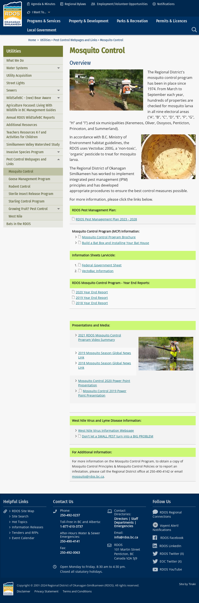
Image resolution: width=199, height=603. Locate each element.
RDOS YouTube (167, 569)
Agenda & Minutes (41, 4)
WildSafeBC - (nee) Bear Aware (28, 98)
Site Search (20, 516)
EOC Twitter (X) (167, 561)
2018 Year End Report (92, 303)
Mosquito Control (21, 171)
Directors (121, 519)
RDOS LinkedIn (167, 546)
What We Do (15, 60)
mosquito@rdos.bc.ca (88, 476)
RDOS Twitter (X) (168, 553)
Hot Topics (19, 522)
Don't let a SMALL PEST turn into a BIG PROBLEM (117, 436)
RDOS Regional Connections (167, 514)
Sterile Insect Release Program (31, 194)
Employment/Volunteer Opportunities (119, 4)
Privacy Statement (46, 591)
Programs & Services (44, 21)
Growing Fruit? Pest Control (28, 209)
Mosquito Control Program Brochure (109, 237)
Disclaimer (23, 591)
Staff (134, 519)
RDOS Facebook (168, 538)
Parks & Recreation (132, 21)
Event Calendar (23, 538)
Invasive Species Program (25, 152)
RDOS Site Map (23, 511)
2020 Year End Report (92, 292)
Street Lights (15, 83)
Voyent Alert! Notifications (166, 527)
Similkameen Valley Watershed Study (33, 144)
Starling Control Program (26, 201)
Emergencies (123, 526)
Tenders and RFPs (25, 532)
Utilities (45, 40)
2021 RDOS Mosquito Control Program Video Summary (99, 337)
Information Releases (27, 527)
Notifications (163, 4)
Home (32, 40)
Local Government (41, 30)
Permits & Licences (171, 21)
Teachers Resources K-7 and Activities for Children (26, 134)
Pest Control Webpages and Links (75, 40)
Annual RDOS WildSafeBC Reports (30, 117)
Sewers (11, 90)
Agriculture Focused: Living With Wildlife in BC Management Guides (31, 107)
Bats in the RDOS (18, 224)
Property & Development (88, 21)
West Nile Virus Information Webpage (106, 430)
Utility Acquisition (19, 75)
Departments (124, 522)
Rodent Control (19, 186)
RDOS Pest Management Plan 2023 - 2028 (106, 219)
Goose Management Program (29, 179)
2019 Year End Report (92, 298)
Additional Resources (21, 125)
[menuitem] (41, 4)
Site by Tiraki (187, 584)
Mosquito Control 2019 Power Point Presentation (102, 393)
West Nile (15, 216)
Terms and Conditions (77, 591)
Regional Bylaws (73, 4)
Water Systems (17, 68)
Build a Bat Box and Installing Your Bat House (115, 243)
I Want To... (36, 12)
